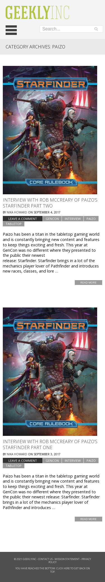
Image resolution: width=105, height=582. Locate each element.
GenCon (52, 219)
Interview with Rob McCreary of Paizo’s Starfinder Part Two (50, 203)
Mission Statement (67, 559)
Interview (73, 219)
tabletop (14, 224)
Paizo (91, 219)
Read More (88, 282)
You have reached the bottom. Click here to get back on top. (52, 570)
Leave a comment (22, 219)
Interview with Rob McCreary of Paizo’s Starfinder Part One (50, 444)
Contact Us (45, 559)
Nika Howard (17, 212)
